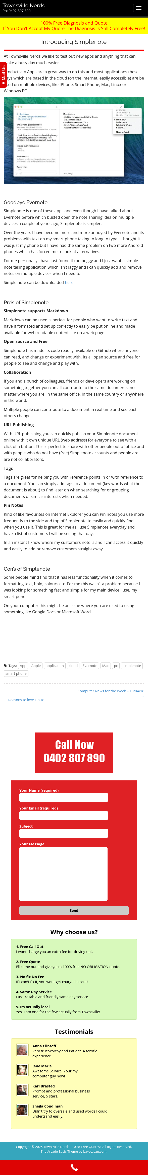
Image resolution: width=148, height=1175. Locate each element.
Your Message (63, 872)
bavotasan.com (94, 1151)
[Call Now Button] (74, 1167)
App (23, 665)
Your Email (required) (63, 812)
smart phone (16, 673)
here (69, 282)
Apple (36, 665)
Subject (63, 830)
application (55, 665)
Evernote (90, 665)
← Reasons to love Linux (24, 699)
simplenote (132, 665)
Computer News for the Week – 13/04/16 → (111, 693)
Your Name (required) (63, 794)
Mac (105, 665)
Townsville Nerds (24, 5)
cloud (73, 665)
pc (116, 665)
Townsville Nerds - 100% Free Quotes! (72, 1146)
